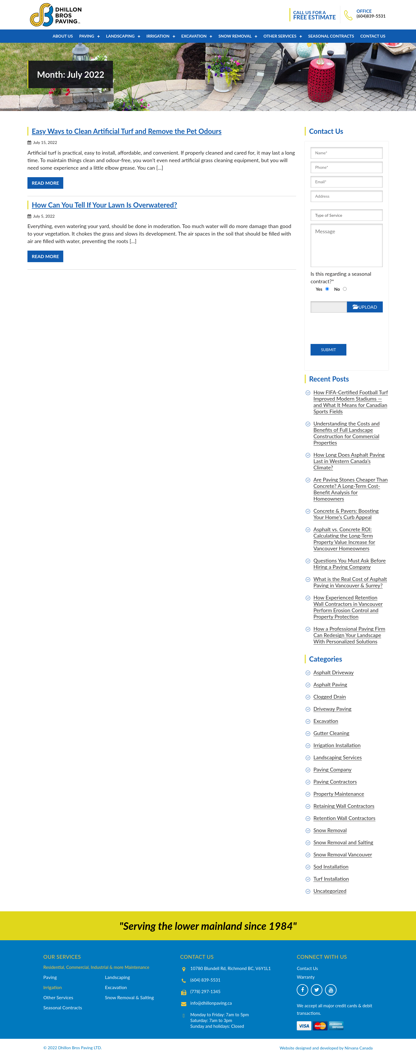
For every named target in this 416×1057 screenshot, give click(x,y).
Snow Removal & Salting (129, 997)
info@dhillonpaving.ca (211, 1003)
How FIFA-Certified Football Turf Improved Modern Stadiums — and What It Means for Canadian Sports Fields (350, 401)
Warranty (306, 977)
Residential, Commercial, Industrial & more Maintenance (96, 967)
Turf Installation (331, 878)
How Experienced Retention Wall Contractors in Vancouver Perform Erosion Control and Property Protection (348, 607)
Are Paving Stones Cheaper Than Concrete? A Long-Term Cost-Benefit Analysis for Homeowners (350, 489)
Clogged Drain (329, 696)
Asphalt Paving (330, 684)
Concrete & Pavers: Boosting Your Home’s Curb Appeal (346, 514)
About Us (63, 36)
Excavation (194, 36)
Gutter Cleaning (331, 733)
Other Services (279, 36)
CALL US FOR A (314, 15)
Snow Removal (235, 36)
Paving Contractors (335, 781)
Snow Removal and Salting (343, 842)
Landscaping (120, 36)
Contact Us (372, 36)
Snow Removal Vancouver (342, 854)
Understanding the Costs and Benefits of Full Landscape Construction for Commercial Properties (346, 433)
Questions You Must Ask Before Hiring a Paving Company (349, 563)
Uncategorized (329, 891)
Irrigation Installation (337, 745)
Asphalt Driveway (333, 672)
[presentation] (339, 332)
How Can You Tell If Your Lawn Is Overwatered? (104, 205)
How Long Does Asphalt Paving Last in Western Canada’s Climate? (349, 461)
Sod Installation (330, 866)
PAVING (86, 36)
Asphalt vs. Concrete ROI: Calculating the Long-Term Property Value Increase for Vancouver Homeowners (344, 538)
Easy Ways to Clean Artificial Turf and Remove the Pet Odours (127, 131)
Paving (50, 977)
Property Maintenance (338, 794)
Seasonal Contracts (331, 36)
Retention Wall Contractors (344, 818)
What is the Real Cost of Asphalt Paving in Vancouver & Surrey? (350, 582)
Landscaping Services (337, 757)
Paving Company (332, 769)
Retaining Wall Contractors (343, 806)
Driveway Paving (332, 709)
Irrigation (158, 36)
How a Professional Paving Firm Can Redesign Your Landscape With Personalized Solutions (349, 635)
